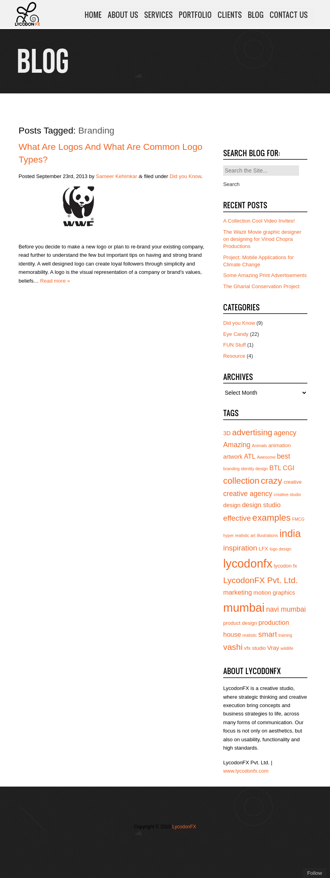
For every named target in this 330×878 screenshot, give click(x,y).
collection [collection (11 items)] (241, 481)
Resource (234, 356)
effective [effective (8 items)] (237, 518)
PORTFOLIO (195, 15)
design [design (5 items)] (232, 505)
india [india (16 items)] (290, 533)
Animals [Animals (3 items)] (259, 445)
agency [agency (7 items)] (285, 433)
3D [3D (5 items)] (227, 433)
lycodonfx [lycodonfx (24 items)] (247, 563)
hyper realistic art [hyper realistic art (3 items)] (239, 535)
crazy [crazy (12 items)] (271, 481)
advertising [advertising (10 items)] (252, 432)
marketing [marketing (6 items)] (237, 592)
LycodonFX (184, 827)
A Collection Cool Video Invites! (259, 221)
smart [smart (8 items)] (267, 634)
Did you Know (185, 176)
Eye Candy (236, 334)
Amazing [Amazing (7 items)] (237, 445)
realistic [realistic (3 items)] (250, 635)
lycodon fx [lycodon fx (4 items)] (285, 566)
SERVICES (158, 15)
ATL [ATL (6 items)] (249, 456)
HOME (93, 15)
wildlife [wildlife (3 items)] (287, 648)
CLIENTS (230, 15)
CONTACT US (289, 15)
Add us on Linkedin (172, 843)
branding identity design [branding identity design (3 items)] (245, 468)
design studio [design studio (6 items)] (261, 504)
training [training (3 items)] (285, 635)
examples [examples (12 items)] (271, 518)
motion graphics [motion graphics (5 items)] (274, 592)
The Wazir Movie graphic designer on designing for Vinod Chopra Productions (262, 239)
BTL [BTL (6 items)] (275, 467)
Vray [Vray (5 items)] (273, 648)
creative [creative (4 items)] (293, 482)
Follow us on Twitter (137, 843)
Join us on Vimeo (160, 843)
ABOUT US (123, 15)
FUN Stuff (234, 345)
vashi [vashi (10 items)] (233, 646)
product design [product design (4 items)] (240, 623)
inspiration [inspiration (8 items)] (240, 548)
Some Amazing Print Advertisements (265, 275)
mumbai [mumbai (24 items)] (243, 607)
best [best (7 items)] (283, 456)
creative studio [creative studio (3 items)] (287, 494)
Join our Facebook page (148, 843)
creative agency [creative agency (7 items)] (247, 494)
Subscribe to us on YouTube (184, 843)
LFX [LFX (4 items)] (263, 549)
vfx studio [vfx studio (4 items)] (255, 648)
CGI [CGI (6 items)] (288, 467)
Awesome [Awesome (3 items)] (266, 457)
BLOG (256, 15)
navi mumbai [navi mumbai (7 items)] (286, 609)
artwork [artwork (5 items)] (233, 457)
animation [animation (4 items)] (279, 445)
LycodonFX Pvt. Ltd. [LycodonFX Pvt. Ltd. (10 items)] (260, 580)
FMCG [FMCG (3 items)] (298, 519)
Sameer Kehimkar (116, 176)
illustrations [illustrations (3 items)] (267, 535)
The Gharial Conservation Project (261, 286)
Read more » (55, 281)
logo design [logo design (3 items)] (280, 549)
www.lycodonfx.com (245, 771)
